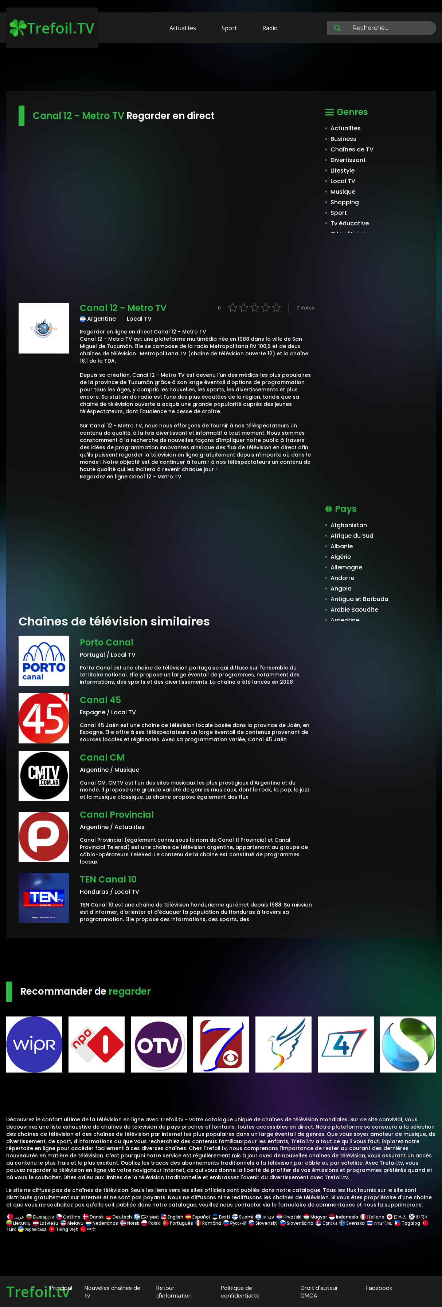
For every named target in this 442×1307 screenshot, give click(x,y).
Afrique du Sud (351, 536)
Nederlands (102, 1223)
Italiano (372, 1217)
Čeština (68, 1217)
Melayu (72, 1223)
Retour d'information (174, 1291)
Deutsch (119, 1217)
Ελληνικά (146, 1217)
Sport (229, 28)
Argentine (344, 620)
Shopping (344, 202)
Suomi (242, 1217)
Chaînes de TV (351, 149)
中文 (87, 1229)
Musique (342, 191)
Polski (151, 1223)
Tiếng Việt (63, 1229)
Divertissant (348, 160)
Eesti (221, 1217)
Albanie (341, 546)
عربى (15, 1217)
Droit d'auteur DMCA (319, 1291)
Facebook (379, 1288)
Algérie (340, 557)
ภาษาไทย (380, 1223)
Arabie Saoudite (354, 609)
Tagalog (407, 1223)
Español (197, 1217)
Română (208, 1223)
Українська (32, 1229)
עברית (264, 1217)
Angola (341, 588)
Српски (326, 1223)
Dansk (93, 1217)
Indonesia (343, 1217)
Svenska (352, 1223)
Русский (235, 1223)
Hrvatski (288, 1217)
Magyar (315, 1217)
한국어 (419, 1217)
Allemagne (346, 567)
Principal (61, 1288)
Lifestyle (342, 170)
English (172, 1217)
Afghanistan (348, 525)
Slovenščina (296, 1223)
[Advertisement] (221, 68)
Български (40, 1217)
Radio (270, 28)
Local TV (342, 181)
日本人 (397, 1217)
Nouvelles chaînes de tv (112, 1291)
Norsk (129, 1223)
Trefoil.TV (51, 28)
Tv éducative (349, 223)
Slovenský (263, 1223)
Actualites (182, 28)
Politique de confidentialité (240, 1291)
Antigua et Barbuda (359, 599)
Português (178, 1223)
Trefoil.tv (38, 1292)
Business (343, 139)
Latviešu (45, 1223)
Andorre (342, 578)
